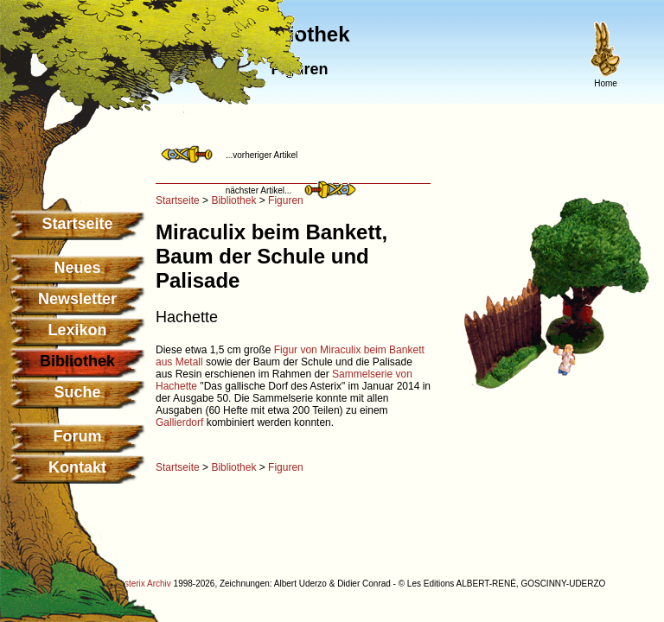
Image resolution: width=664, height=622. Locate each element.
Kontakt (77, 467)
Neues (77, 267)
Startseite (77, 223)
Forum (78, 436)
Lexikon (77, 330)
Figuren (285, 200)
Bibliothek (233, 200)
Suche (77, 392)
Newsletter (77, 299)
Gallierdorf (179, 422)
